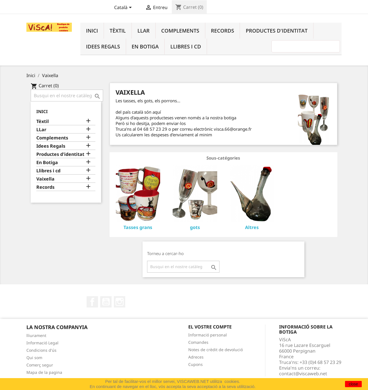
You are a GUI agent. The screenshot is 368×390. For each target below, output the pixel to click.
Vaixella (45, 179)
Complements (180, 30)
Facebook (92, 302)
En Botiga (145, 46)
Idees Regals (103, 46)
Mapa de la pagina (44, 372)
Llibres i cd (185, 46)
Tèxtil (118, 30)
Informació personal (207, 335)
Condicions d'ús (41, 350)
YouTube (106, 302)
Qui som (34, 357)
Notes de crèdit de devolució (215, 349)
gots (195, 227)
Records (222, 30)
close (353, 384)
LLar (143, 30)
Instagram (119, 302)
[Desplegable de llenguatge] (124, 8)
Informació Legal (42, 343)
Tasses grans (138, 227)
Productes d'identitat (277, 30)
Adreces (196, 357)
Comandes (198, 342)
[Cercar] (67, 95)
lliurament (36, 335)
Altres (252, 227)
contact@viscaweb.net (303, 373)
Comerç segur (39, 365)
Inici (92, 30)
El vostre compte (210, 327)
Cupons (195, 364)
